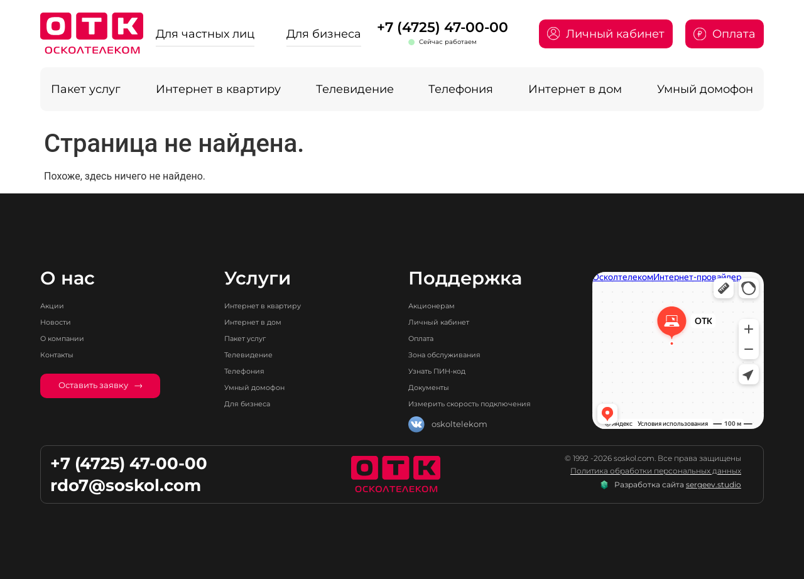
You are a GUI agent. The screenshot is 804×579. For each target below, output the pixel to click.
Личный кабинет (444, 322)
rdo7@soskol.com (125, 485)
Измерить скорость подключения (479, 403)
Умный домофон (705, 88)
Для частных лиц (205, 33)
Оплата (424, 338)
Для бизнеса (323, 33)
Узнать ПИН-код (443, 371)
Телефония (460, 88)
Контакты (60, 354)
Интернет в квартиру (218, 88)
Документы (432, 387)
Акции (54, 305)
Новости (58, 322)
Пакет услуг (86, 88)
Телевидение (355, 88)
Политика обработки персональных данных (655, 471)
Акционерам (436, 305)
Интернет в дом (575, 88)
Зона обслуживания (451, 354)
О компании (66, 338)
